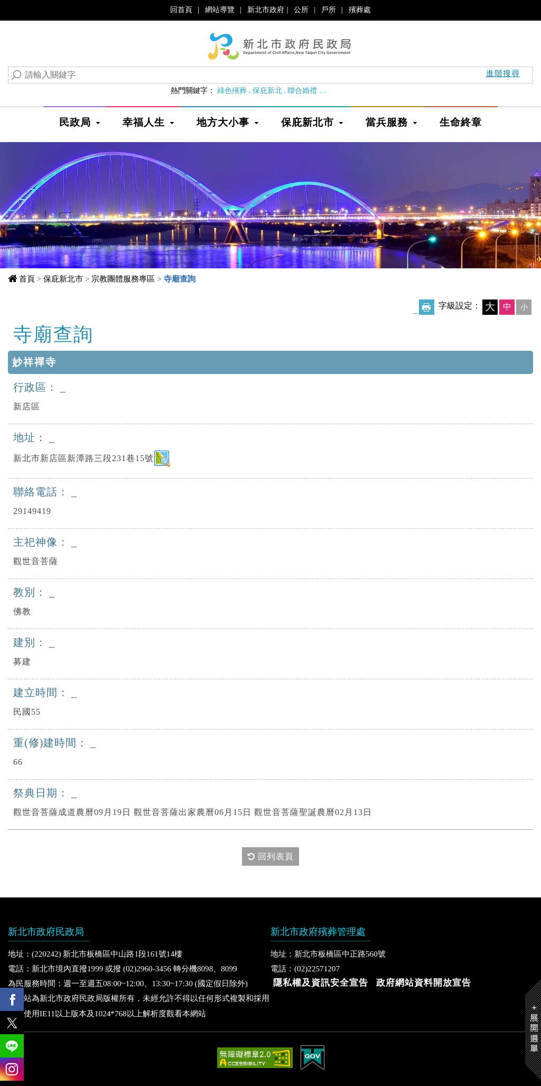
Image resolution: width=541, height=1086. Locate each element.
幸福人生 (144, 122)
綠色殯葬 (232, 90)
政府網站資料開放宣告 (423, 983)
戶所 (328, 9)
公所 (301, 9)
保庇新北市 (307, 122)
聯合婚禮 (302, 90)
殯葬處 (360, 9)
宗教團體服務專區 (123, 278)
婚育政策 (337, 90)
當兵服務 (387, 122)
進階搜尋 (503, 73)
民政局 (75, 122)
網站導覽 (220, 9)
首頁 (27, 278)
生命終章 (461, 122)
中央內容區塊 (54, 333)
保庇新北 (267, 90)
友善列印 (426, 307)
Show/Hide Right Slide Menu (533, 1030)
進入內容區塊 (27, 10)
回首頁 (181, 9)
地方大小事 (223, 122)
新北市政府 (265, 9)
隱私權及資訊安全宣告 (320, 983)
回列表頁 (270, 856)
